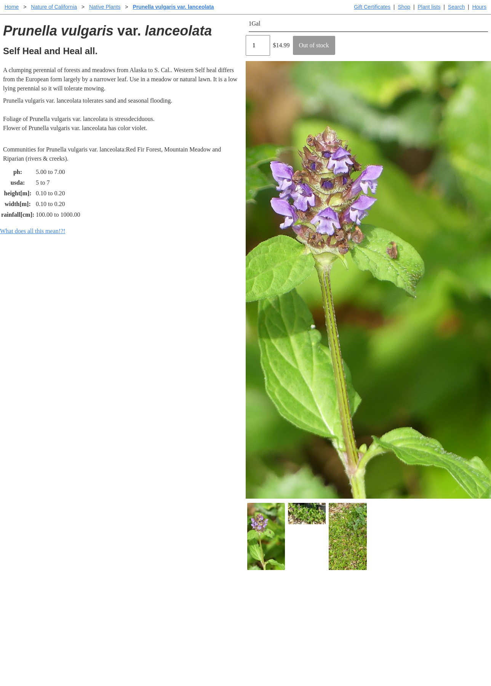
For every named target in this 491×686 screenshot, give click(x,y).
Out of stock (314, 45)
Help (253, 597)
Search (456, 7)
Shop (404, 7)
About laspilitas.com (370, 622)
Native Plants (104, 7)
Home (12, 7)
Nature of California (54, 7)
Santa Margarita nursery (374, 610)
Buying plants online (272, 610)
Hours (479, 7)
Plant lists (429, 7)
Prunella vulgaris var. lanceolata (173, 7)
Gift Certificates (372, 7)
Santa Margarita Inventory (377, 597)
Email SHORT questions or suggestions (199, 661)
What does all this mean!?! (33, 231)
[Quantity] (258, 45)
